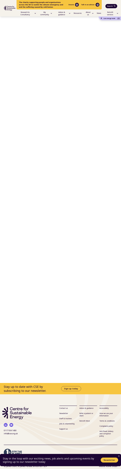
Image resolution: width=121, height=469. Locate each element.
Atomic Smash (111, 466)
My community (46, 13)
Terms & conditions (107, 421)
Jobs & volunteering (66, 424)
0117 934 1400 (10, 430)
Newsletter (109, 460)
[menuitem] (26, 13)
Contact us (63, 408)
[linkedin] (6, 425)
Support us (63, 429)
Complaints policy (106, 426)
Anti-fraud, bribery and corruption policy (106, 433)
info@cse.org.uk (11, 433)
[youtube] (11, 425)
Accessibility (104, 408)
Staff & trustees (65, 418)
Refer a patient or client (86, 414)
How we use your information (106, 414)
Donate (74, 5)
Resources (78, 13)
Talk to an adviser (90, 5)
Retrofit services (112, 13)
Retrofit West (84, 421)
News (99, 13)
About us (89, 13)
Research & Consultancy (28, 13)
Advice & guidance (64, 13)
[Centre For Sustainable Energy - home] (10, 8)
